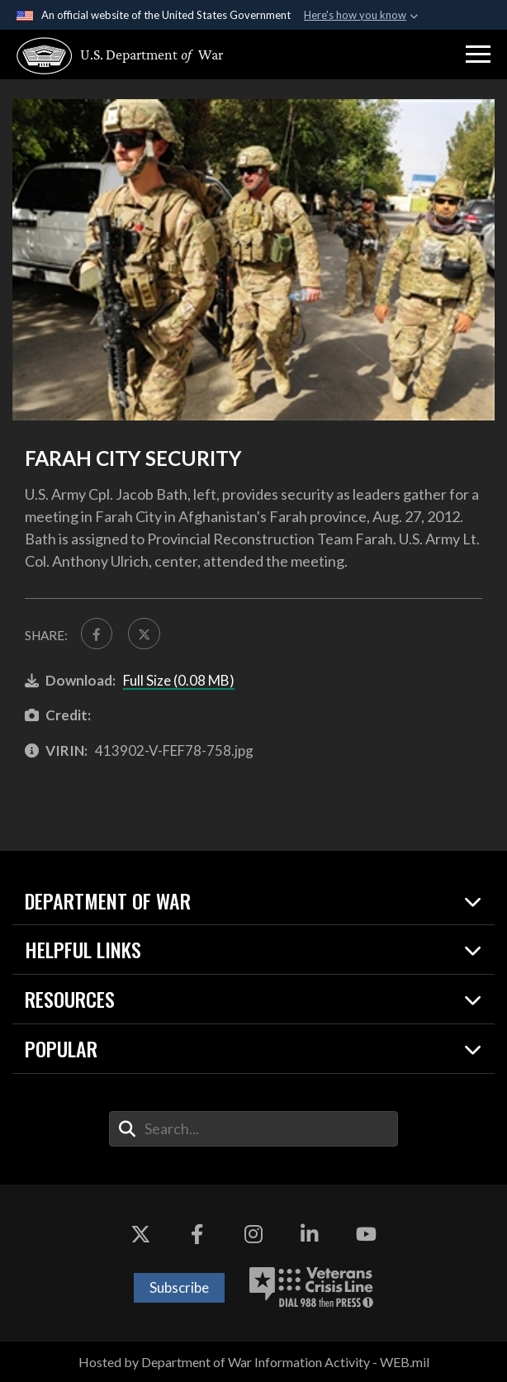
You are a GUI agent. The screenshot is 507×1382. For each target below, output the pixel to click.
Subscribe (179, 1287)
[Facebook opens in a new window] (197, 1234)
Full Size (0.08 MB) (179, 680)
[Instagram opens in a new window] (253, 1234)
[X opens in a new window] (140, 1234)
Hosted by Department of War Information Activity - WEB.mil (253, 1362)
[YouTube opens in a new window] (366, 1234)
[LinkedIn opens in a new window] (309, 1234)
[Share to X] (143, 633)
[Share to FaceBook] (96, 633)
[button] (478, 54)
